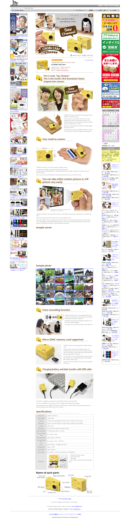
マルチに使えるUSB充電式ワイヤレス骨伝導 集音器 (18, 86)
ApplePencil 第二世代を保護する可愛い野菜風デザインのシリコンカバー (18, 248)
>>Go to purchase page (88, 60)
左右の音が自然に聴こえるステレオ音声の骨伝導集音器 (18, 36)
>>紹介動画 (108, 296)
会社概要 (54, 514)
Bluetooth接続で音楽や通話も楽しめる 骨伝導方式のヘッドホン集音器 (18, 60)
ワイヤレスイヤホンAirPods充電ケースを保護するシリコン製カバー (18, 269)
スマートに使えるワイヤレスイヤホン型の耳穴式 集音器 (18, 110)
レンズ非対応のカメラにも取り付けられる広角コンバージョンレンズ (18, 196)
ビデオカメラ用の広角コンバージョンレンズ (18, 206)
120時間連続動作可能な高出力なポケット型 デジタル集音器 (18, 155)
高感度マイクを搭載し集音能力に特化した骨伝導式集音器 (18, 186)
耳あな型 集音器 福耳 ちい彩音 (115, 185)
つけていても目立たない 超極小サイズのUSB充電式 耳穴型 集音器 (18, 134)
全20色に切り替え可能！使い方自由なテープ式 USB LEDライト (18, 227)
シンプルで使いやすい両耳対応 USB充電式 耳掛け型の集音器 (18, 165)
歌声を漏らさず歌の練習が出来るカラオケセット (18, 144)
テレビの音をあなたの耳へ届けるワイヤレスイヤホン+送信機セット (18, 175)
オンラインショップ (18, 8)
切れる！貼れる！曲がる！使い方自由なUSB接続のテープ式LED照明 (18, 238)
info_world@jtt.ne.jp (77, 506)
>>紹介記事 (107, 173)
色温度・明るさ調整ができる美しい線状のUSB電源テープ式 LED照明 (18, 217)
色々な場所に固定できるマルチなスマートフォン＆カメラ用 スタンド (18, 258)
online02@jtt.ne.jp (111, 159)
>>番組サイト (106, 233)
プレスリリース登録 (75, 514)
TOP (12, 8)
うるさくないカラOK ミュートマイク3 (115, 166)
